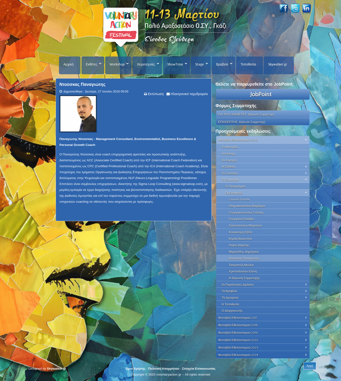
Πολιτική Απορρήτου (163, 368)
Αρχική (68, 64)
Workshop (117, 64)
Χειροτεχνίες (146, 64)
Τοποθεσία (248, 64)
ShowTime (175, 64)
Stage (199, 64)
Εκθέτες (92, 64)
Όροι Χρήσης (135, 368)
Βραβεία (222, 64)
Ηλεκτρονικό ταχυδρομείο (189, 94)
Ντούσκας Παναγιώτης (82, 84)
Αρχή (309, 366)
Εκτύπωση (155, 94)
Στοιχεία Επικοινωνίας (198, 368)
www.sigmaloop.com (187, 184)
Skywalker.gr (277, 64)
